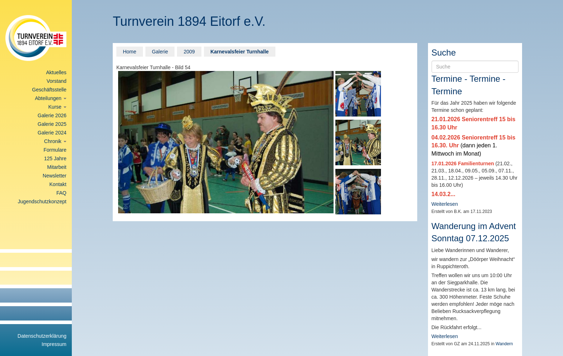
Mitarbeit (56, 167)
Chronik (55, 141)
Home (129, 51)
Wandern (504, 343)
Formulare (54, 150)
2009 (189, 51)
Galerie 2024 (52, 133)
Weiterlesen (445, 204)
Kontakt (58, 184)
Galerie (160, 51)
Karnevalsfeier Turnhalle (239, 51)
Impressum (54, 344)
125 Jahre (55, 158)
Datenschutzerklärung (42, 336)
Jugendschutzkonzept (42, 201)
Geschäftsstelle (49, 89)
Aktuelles (56, 72)
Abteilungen (50, 98)
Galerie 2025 (52, 124)
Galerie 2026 (52, 115)
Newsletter (54, 176)
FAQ (61, 193)
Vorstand (56, 81)
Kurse (57, 107)
